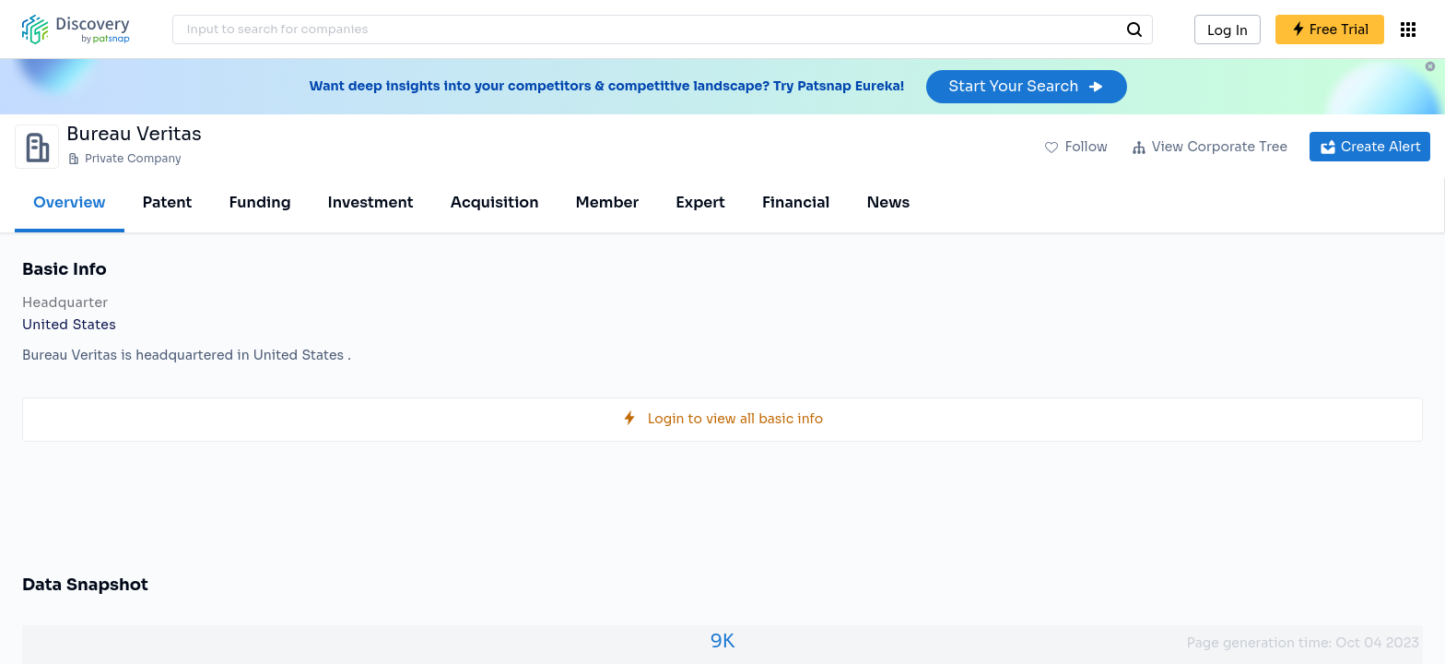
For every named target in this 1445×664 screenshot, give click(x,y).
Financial (795, 202)
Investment (371, 202)
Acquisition (495, 202)
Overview (69, 202)
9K (723, 641)
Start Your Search (1026, 86)
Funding (259, 202)
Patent (168, 202)
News (888, 202)
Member (608, 202)
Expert (700, 202)
